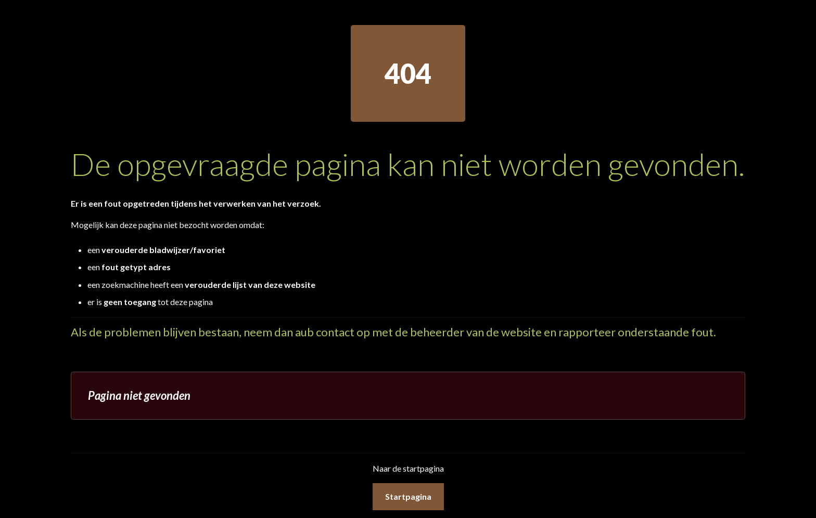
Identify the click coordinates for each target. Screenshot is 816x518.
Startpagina (408, 496)
